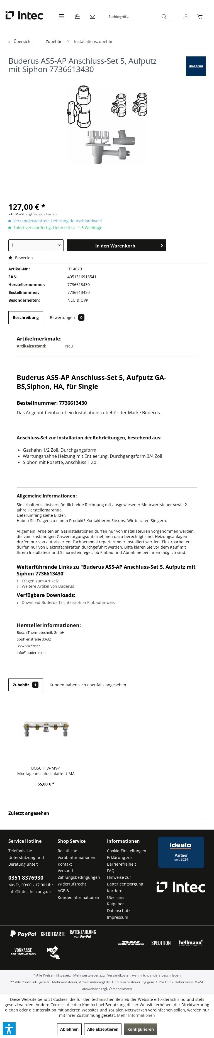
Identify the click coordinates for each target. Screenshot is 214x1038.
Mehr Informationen (136, 1015)
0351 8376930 (25, 877)
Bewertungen (67, 317)
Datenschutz (118, 910)
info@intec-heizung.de (29, 891)
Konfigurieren (140, 1029)
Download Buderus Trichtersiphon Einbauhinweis (66, 602)
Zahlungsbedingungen (79, 877)
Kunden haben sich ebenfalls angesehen (88, 684)
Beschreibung (26, 317)
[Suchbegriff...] (138, 17)
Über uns (115, 897)
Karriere (114, 890)
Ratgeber (115, 903)
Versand (65, 870)
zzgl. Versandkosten (41, 214)
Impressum (117, 917)
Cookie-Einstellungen (126, 850)
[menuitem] (61, 19)
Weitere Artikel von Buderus (45, 586)
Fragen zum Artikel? (38, 581)
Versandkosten (118, 975)
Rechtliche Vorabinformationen (76, 854)
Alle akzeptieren (102, 1029)
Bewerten (20, 257)
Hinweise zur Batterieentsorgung (125, 881)
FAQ (111, 870)
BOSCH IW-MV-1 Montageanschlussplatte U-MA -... (46, 771)
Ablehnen (69, 1029)
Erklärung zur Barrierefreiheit (121, 861)
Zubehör (25, 684)
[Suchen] (164, 17)
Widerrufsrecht (72, 884)
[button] (9, 1028)
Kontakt (65, 864)
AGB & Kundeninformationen (78, 894)
